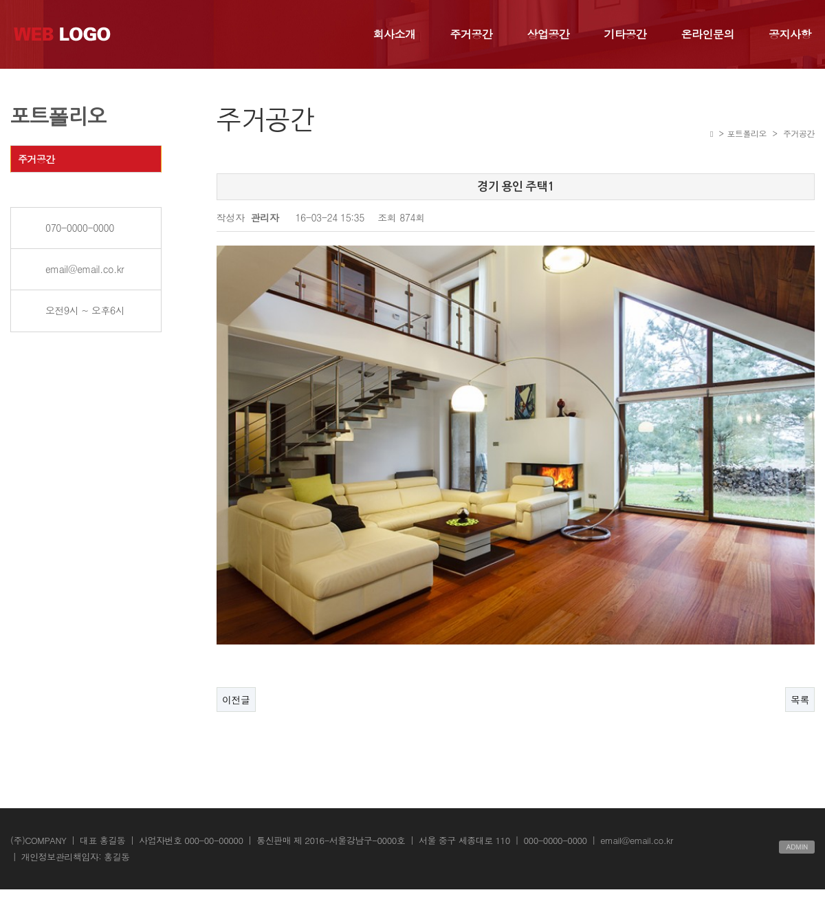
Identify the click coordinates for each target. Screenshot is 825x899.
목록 (800, 671)
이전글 (236, 671)
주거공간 (471, 34)
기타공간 (625, 34)
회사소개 (394, 34)
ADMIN (797, 818)
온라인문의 (708, 34)
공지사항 (790, 34)
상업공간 (548, 34)
